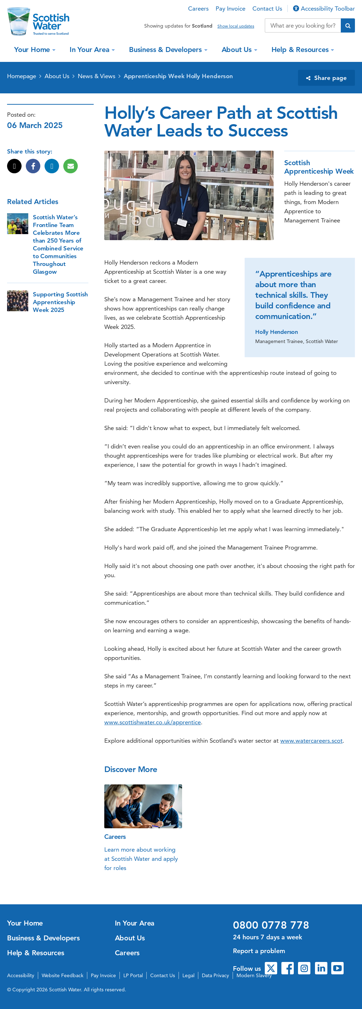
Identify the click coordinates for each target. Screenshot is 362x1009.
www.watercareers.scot (311, 740)
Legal (188, 975)
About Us (238, 49)
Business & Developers (166, 49)
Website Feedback (62, 975)
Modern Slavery (254, 975)
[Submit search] (348, 25)
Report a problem (259, 951)
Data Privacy (215, 975)
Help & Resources (301, 49)
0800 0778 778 (271, 925)
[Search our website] (303, 25)
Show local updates (235, 26)
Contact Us (267, 8)
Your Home (33, 49)
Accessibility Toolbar (324, 8)
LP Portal (133, 975)
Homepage (21, 76)
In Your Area (90, 49)
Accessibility (20, 975)
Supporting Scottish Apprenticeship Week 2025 (60, 302)
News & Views (96, 76)
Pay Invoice (230, 8)
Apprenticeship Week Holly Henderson (178, 76)
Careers (198, 8)
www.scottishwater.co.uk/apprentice (152, 722)
